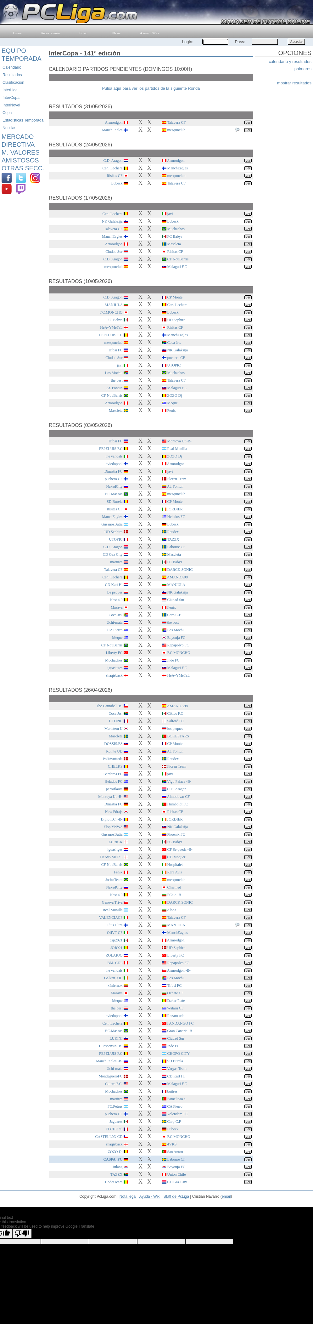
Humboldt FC (177, 804)
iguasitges (115, 668)
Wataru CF (175, 1008)
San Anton (175, 1152)
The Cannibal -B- (109, 706)
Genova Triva (112, 902)
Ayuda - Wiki (149, 1196)
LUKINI (115, 1038)
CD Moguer (176, 857)
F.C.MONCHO (110, 312)
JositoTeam (114, 880)
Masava (116, 607)
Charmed (174, 887)
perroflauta (114, 789)
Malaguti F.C (177, 266)
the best (117, 380)
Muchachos (176, 229)
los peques (114, 592)
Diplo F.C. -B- (111, 819)
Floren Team (177, 479)
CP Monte (175, 297)
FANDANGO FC (180, 1023)
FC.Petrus (115, 1106)
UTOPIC (174, 365)
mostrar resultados (294, 83)
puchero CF (176, 357)
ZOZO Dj (174, 395)
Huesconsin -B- (111, 1046)
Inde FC (173, 660)
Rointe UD (114, 751)
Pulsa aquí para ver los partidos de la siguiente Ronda (151, 88)
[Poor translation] (22, 1234)
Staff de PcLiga (176, 1196)
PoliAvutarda (112, 759)
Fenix (171, 410)
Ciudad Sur (113, 251)
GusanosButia (111, 524)
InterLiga (10, 90)
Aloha (171, 910)
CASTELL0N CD (109, 1136)
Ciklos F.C (175, 713)
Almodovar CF (178, 796)
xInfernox (115, 985)
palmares (302, 68)
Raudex (173, 532)
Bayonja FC (176, 637)
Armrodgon (114, 122)
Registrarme (50, 33)
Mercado (18, 136)
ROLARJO (113, 955)
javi (170, 214)
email (226, 1196)
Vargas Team (177, 1068)
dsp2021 (116, 940)
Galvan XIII (113, 978)
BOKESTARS (178, 736)
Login (17, 33)
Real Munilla (177, 448)
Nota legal (128, 1196)
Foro (83, 33)
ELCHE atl (114, 1129)
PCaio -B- (174, 895)
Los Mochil (114, 373)
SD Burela (114, 501)
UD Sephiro (176, 320)
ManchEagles (112, 130)
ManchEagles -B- (109, 1061)
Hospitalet (175, 864)
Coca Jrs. (174, 342)
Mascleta (174, 244)
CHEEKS (115, 766)
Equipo (14, 50)
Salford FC (175, 721)
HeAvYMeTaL (111, 327)
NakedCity (114, 486)
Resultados (12, 75)
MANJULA (114, 305)
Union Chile (176, 1174)
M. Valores (21, 152)
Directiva (18, 144)
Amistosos (20, 160)
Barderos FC (113, 774)
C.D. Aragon (113, 160)
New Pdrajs (114, 812)
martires (116, 562)
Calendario (12, 67)
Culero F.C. (113, 1084)
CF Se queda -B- (180, 849)
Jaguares (115, 1121)
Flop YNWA (113, 827)
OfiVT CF (114, 932)
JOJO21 (116, 948)
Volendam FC (177, 1114)
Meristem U (113, 728)
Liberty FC (114, 653)
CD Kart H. (114, 584)
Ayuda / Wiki (149, 33)
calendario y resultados (290, 61)
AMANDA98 (177, 577)
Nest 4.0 (116, 600)
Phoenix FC (176, 834)
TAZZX (173, 539)
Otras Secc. (23, 168)
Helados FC (176, 516)
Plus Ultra (114, 925)
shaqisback (114, 675)
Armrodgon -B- (179, 970)
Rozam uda (175, 1016)
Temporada (22, 58)
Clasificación (13, 82)
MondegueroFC (111, 1076)
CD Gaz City (113, 554)
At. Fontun (114, 388)
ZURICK (116, 842)
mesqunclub (176, 130)
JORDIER (175, 509)
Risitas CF (114, 175)
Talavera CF (176, 122)
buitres (172, 1091)
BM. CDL (114, 963)
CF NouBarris (178, 259)
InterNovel (11, 105)
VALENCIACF (110, 917)
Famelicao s (176, 1099)
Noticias (9, 128)
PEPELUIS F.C (110, 335)
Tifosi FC (115, 350)
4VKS (172, 1144)
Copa (7, 113)
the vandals (113, 456)
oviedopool (114, 464)
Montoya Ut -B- (179, 441)
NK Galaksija (112, 221)
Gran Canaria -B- (180, 1031)
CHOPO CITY (178, 1053)
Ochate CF (175, 993)
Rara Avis (174, 872)
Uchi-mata (115, 622)
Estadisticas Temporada (23, 120)
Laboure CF (176, 547)
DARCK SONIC (180, 569)
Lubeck (117, 183)
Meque (172, 403)
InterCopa (11, 97)
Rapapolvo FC (178, 645)
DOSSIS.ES (113, 744)
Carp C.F (174, 615)
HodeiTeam (114, 1182)
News (116, 33)
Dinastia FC (113, 471)
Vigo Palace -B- (179, 781)
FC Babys (174, 236)
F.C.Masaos (113, 494)
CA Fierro (114, 630)
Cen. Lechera (113, 168)
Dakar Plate (176, 1000)
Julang (117, 1167)
